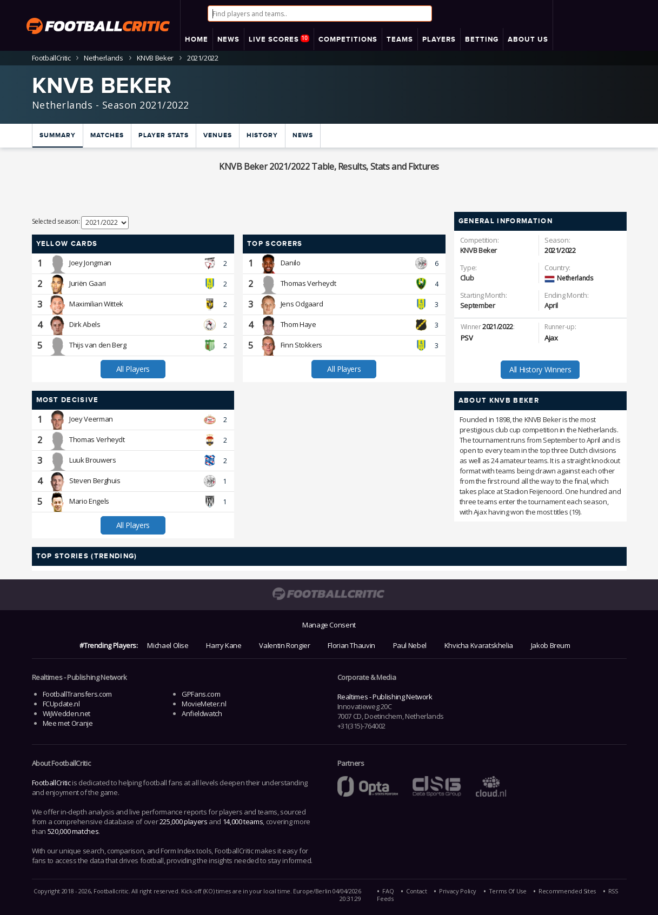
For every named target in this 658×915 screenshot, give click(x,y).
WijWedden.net (66, 713)
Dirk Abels (84, 324)
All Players (133, 369)
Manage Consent (329, 625)
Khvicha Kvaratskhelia (478, 645)
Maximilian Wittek (96, 304)
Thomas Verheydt (308, 283)
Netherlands (103, 58)
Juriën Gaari (87, 283)
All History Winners (540, 369)
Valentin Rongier (284, 645)
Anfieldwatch (202, 713)
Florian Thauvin (351, 645)
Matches (107, 135)
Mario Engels (89, 501)
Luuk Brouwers (92, 460)
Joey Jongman (90, 263)
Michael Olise (167, 645)
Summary (57, 135)
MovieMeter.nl (204, 704)
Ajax (551, 338)
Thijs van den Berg (98, 345)
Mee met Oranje (68, 723)
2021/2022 (560, 250)
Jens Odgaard (302, 304)
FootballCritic (51, 782)
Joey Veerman (91, 419)
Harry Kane (223, 645)
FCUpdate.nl (61, 704)
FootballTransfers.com (77, 694)
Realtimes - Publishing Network (385, 697)
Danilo (291, 263)
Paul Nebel (410, 645)
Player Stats (163, 135)
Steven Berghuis (95, 480)
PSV (467, 338)
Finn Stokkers (301, 345)
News (303, 135)
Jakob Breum (550, 645)
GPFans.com (201, 694)
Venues (217, 135)
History (262, 135)
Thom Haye (298, 324)
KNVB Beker (155, 58)
